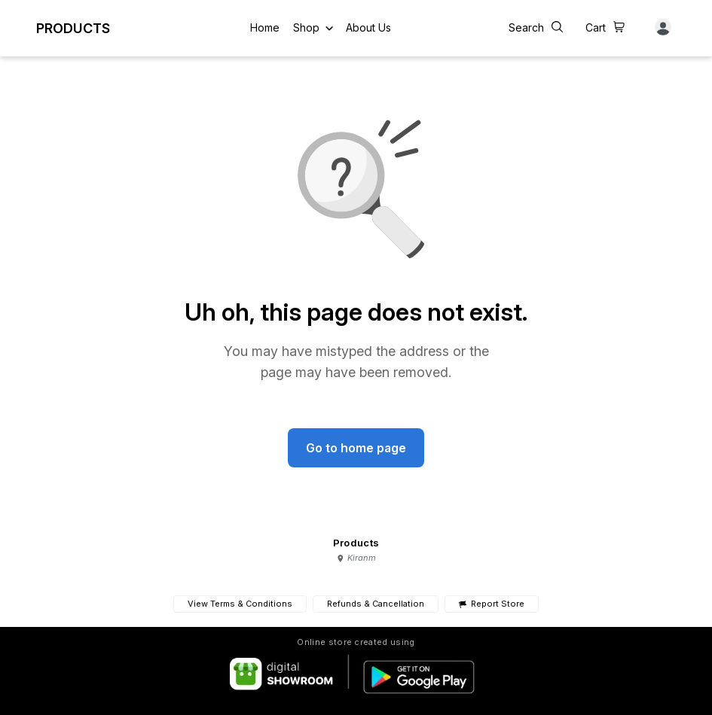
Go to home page (356, 447)
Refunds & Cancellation (375, 603)
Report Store (491, 604)
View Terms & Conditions (240, 603)
